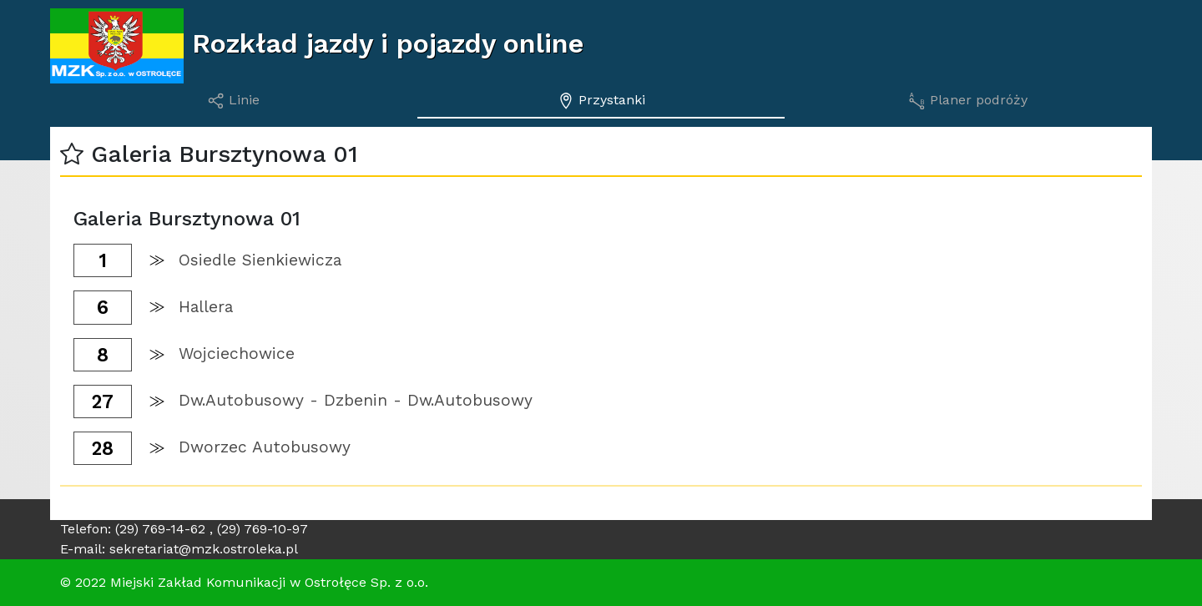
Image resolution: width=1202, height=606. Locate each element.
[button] (71, 154)
